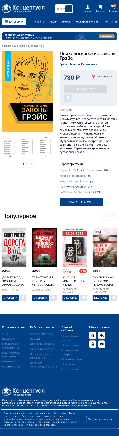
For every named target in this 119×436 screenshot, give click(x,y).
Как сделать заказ (41, 333)
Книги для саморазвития (28, 45)
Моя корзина (69, 345)
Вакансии (8, 338)
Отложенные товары (69, 352)
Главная (6, 45)
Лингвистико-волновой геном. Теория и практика (104, 281)
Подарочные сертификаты (10, 345)
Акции (53, 21)
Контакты (110, 21)
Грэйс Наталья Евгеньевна (78, 64)
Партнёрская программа (10, 354)
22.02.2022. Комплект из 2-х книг (74, 281)
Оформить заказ (71, 359)
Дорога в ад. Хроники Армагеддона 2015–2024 (13, 281)
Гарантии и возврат (42, 349)
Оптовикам (9, 361)
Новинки (40, 21)
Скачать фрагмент (81, 202)
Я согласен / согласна (100, 419)
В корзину (10, 297)
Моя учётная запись (69, 338)
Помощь (35, 338)
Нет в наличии (85, 88)
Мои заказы (68, 364)
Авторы (66, 21)
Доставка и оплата (42, 343)
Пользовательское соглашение (42, 356)
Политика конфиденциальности (43, 364)
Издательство (11, 366)
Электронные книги (87, 21)
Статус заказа (70, 369)
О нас (5, 333)
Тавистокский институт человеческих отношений (43, 281)
